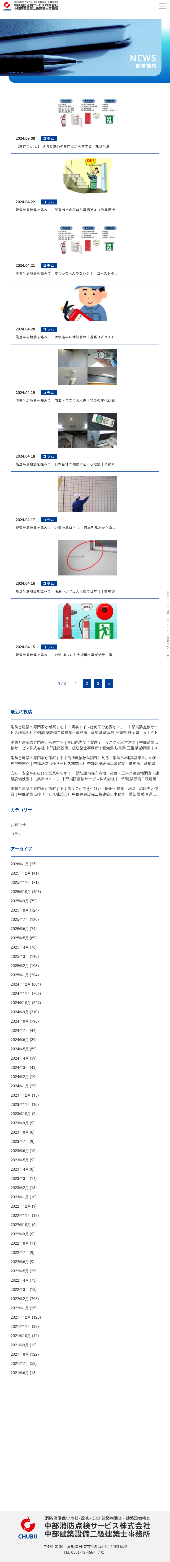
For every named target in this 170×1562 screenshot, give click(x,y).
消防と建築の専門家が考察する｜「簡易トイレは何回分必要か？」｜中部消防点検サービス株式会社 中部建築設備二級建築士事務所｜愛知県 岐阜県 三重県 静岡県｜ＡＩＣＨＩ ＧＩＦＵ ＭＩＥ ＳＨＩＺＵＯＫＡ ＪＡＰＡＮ (84, 733)
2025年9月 (20, 901)
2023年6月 (20, 1151)
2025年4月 (20, 947)
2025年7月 (20, 919)
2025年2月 (20, 966)
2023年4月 (20, 1169)
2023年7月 (20, 1141)
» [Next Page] (109, 683)
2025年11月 (21, 882)
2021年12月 (21, 1317)
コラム (16, 834)
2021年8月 (20, 1354)
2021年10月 (21, 1336)
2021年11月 (21, 1326)
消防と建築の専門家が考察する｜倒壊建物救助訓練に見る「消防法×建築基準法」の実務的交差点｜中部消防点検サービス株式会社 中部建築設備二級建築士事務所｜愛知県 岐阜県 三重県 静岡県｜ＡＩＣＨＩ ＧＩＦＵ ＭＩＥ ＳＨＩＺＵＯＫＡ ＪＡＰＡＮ (84, 763)
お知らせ (18, 824)
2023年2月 (20, 1188)
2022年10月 (21, 1225)
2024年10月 (21, 1003)
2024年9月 (20, 1012)
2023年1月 (20, 1197)
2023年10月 (21, 1114)
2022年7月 (20, 1252)
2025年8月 (20, 910)
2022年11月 (21, 1215)
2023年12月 (21, 1095)
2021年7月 (20, 1363)
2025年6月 (20, 929)
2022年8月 (20, 1243)
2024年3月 (20, 1067)
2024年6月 (20, 1040)
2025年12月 (21, 873)
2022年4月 (20, 1280)
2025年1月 (20, 975)
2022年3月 (20, 1289)
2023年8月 (20, 1132)
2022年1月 (20, 1308)
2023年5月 (20, 1160)
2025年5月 (20, 938)
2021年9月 (20, 1345)
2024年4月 (20, 1058)
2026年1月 (20, 864)
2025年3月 (20, 956)
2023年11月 (21, 1104)
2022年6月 (20, 1262)
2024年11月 (21, 993)
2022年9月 (20, 1234)
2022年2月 (20, 1299)
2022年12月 (21, 1206)
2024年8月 (20, 1021)
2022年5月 (20, 1271)
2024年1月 (20, 1086)
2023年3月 (20, 1178)
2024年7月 (20, 1030)
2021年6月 (20, 1373)
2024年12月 (21, 984)
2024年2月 (20, 1077)
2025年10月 (21, 892)
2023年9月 (20, 1123)
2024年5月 (20, 1049)
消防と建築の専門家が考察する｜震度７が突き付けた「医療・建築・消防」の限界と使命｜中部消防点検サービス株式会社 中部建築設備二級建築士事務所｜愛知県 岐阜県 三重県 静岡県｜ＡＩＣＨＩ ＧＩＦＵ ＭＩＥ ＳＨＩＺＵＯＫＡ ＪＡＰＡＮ (84, 794)
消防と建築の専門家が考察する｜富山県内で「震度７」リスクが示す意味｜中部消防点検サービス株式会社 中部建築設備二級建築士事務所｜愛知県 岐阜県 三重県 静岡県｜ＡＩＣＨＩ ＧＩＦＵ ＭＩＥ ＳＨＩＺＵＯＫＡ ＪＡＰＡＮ (84, 748)
